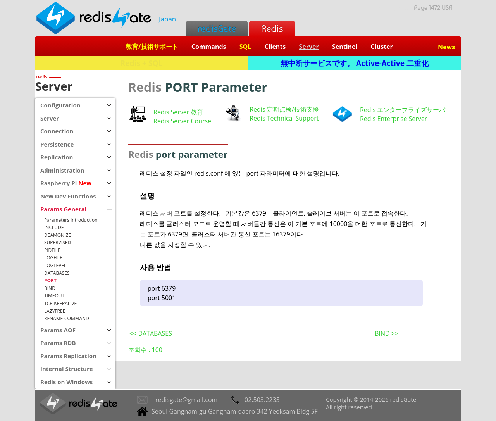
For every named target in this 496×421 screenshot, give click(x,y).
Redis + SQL (141, 63)
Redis (272, 28)
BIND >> (386, 333)
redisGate (217, 28)
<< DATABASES (150, 333)
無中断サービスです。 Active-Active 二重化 (355, 63)
